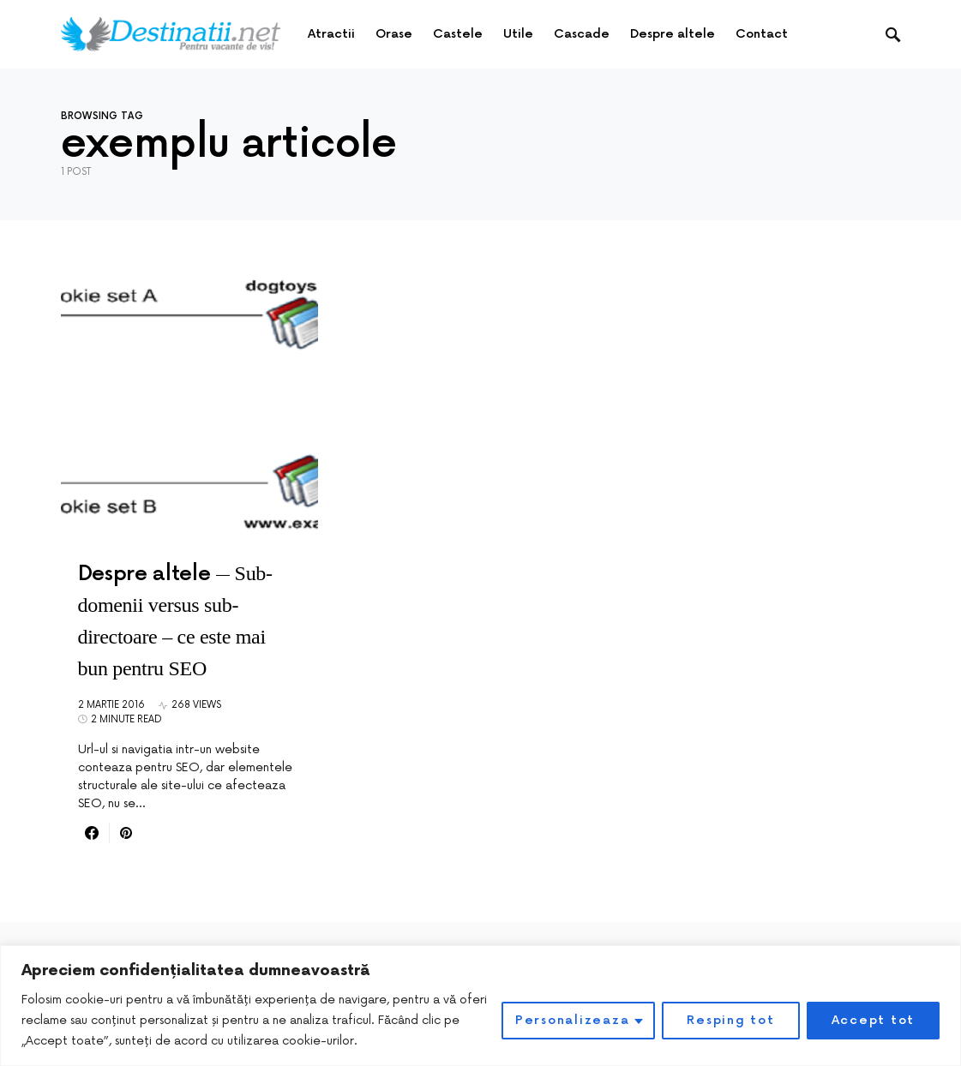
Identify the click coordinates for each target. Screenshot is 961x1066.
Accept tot (874, 1020)
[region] (480, 1005)
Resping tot (730, 1020)
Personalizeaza (572, 1020)
